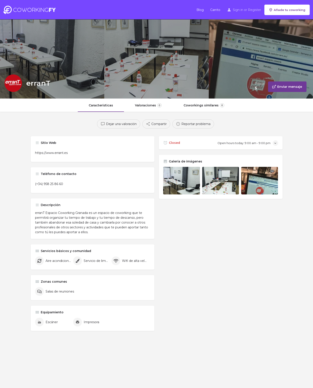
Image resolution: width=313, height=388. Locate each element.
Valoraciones (148, 105)
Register (254, 10)
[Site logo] (30, 9)
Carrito (215, 10)
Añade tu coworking (287, 10)
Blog (200, 10)
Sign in (238, 10)
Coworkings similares (204, 105)
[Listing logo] (13, 83)
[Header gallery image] (52, 49)
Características (101, 105)
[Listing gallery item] (181, 180)
